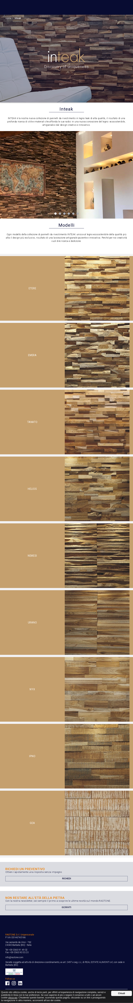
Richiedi (66, 878)
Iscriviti (66, 907)
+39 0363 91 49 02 (18, 950)
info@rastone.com (14, 957)
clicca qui (12, 997)
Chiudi (121, 993)
